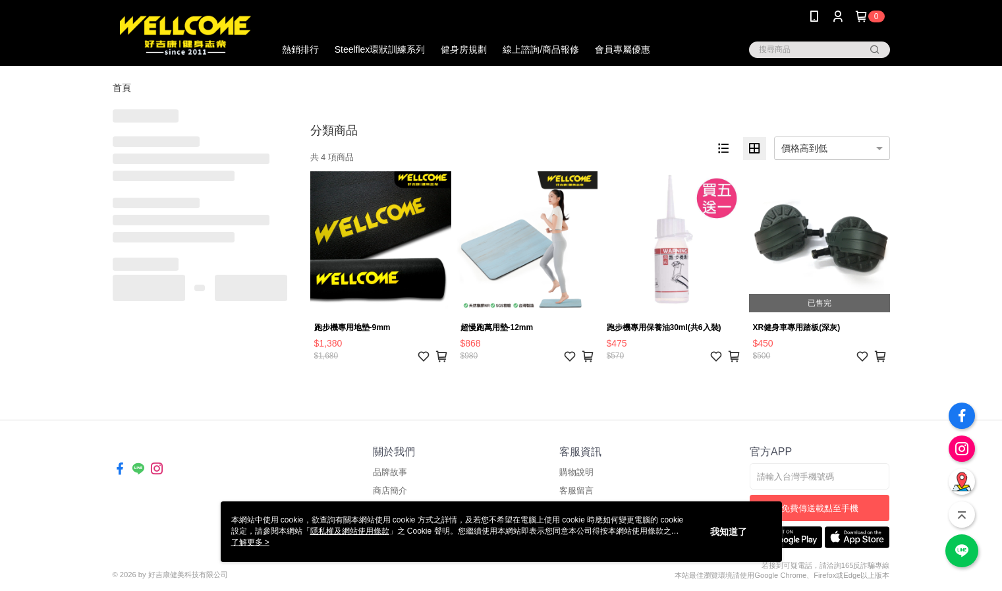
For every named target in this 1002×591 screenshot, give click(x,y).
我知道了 (728, 531)
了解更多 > (250, 542)
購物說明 (576, 472)
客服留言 (576, 490)
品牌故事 (390, 472)
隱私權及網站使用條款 (349, 531)
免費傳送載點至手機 (819, 508)
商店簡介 (390, 490)
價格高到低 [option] (804, 148)
